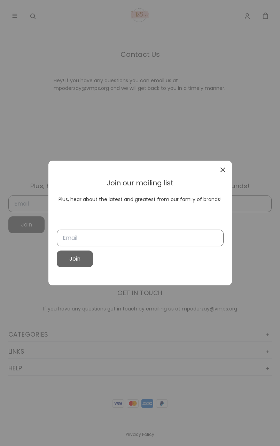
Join (74, 259)
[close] (223, 169)
